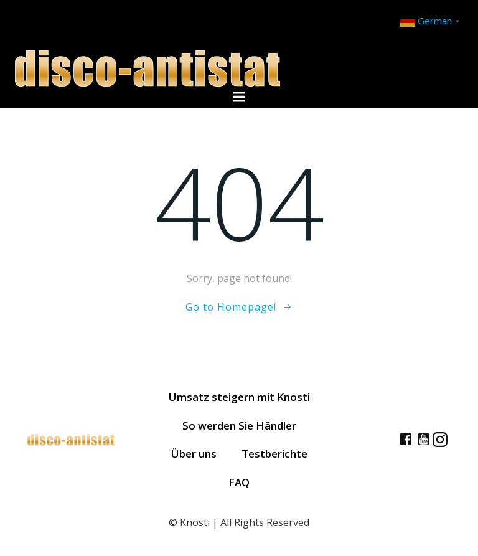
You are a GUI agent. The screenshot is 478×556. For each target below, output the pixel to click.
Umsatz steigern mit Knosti (239, 397)
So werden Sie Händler (239, 425)
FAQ (239, 482)
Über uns (194, 453)
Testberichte (274, 453)
